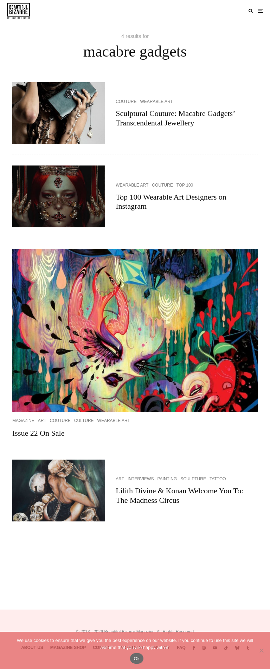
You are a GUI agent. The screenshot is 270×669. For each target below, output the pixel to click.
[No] (261, 650)
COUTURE (126, 101)
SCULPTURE (193, 478)
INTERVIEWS (141, 478)
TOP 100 (184, 185)
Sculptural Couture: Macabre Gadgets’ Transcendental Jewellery (175, 118)
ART (42, 420)
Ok (137, 658)
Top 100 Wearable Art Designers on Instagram (171, 201)
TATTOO (218, 478)
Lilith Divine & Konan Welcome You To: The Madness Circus (179, 495)
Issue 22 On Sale (38, 433)
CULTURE (84, 420)
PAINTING (167, 478)
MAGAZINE (23, 420)
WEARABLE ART (156, 101)
